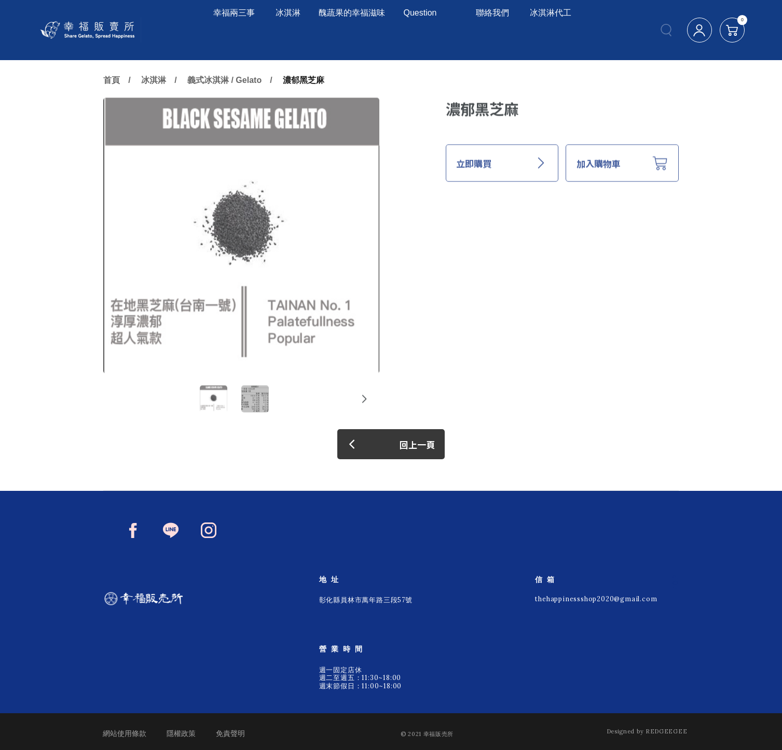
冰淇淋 (263, 29)
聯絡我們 (500, 29)
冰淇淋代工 (557, 29)
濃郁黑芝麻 (303, 111)
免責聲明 (230, 733)
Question (428, 29)
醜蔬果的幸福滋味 (343, 29)
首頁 (111, 111)
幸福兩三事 (210, 29)
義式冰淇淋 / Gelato (224, 111)
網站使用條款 (124, 733)
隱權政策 (181, 733)
